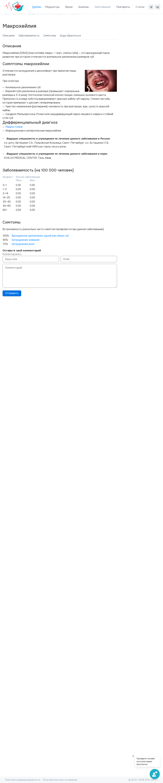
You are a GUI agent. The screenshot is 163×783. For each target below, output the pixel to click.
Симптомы (49, 35)
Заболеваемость (28, 35)
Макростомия (13, 126)
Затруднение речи (23, 244)
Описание (9, 35)
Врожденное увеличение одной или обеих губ (40, 235)
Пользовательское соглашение (60, 779)
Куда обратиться (70, 35)
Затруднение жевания (25, 240)
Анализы (83, 7)
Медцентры (52, 7)
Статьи (140, 7)
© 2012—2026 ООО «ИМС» (143, 779)
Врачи (69, 7)
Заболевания (102, 7)
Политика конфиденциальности (22, 779)
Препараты (123, 7)
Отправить (11, 293)
